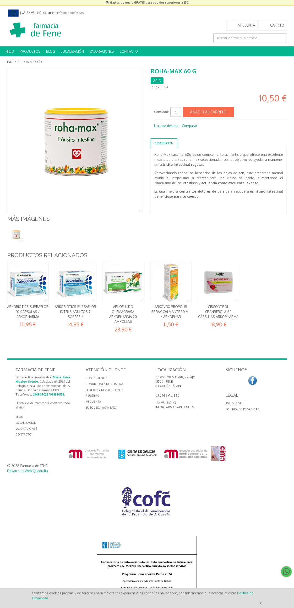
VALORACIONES (102, 51)
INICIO (9, 51)
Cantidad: (161, 112)
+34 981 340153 (165, 403)
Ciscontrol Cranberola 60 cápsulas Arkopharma (218, 311)
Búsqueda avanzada (101, 407)
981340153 (57, 394)
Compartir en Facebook (159, 133)
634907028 (41, 394)
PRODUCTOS (30, 51)
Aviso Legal (234, 403)
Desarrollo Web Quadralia (27, 471)
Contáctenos (96, 378)
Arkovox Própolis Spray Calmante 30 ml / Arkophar (170, 311)
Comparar (189, 126)
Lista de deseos (166, 126)
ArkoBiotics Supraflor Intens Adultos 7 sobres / (75, 311)
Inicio (11, 62)
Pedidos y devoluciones (104, 390)
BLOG (50, 51)
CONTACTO (129, 51)
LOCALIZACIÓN (72, 51)
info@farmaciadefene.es (174, 407)
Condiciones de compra (104, 384)
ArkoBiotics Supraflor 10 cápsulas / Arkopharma (28, 311)
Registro (93, 395)
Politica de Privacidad (242, 409)
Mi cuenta (93, 401)
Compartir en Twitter (168, 133)
